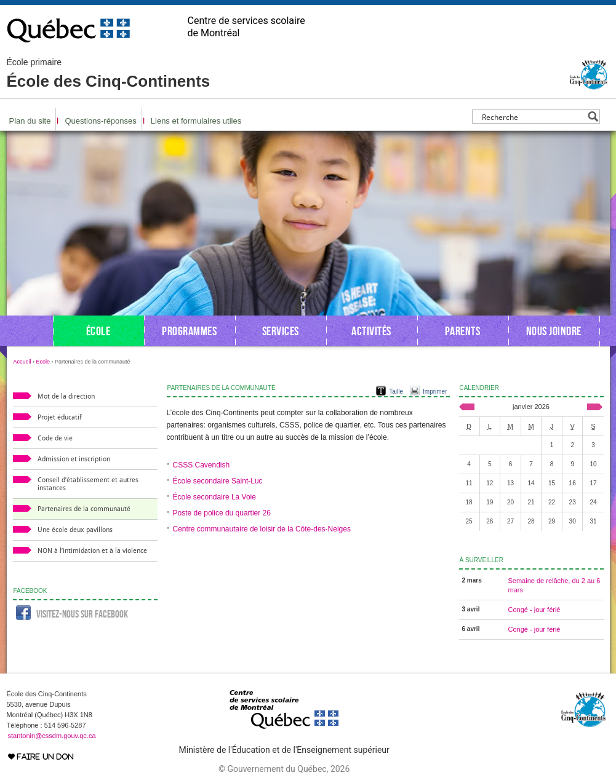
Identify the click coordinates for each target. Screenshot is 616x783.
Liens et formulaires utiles (196, 120)
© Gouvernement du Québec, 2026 (284, 769)
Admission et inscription (74, 459)
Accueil (22, 362)
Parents (463, 331)
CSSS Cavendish (201, 465)
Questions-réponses (100, 120)
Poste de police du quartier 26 (222, 513)
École (98, 331)
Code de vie (55, 438)
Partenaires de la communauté (84, 509)
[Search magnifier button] (592, 116)
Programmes (189, 331)
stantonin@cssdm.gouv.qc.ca (52, 735)
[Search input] (532, 116)
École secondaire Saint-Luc (218, 481)
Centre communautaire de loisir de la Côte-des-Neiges (262, 529)
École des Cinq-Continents (108, 73)
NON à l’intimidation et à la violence (92, 551)
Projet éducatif (60, 417)
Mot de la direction (66, 396)
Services (280, 331)
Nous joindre (554, 331)
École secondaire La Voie (214, 497)
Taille (396, 391)
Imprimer (435, 391)
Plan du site (30, 120)
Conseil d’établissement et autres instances (88, 484)
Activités (371, 331)
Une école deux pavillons (75, 530)
